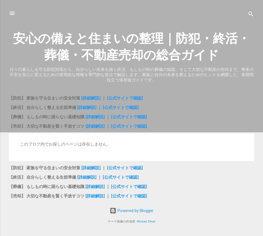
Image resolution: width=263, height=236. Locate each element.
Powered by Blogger (132, 210)
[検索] (251, 15)
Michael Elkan (146, 221)
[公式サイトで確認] (125, 98)
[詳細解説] (91, 98)
